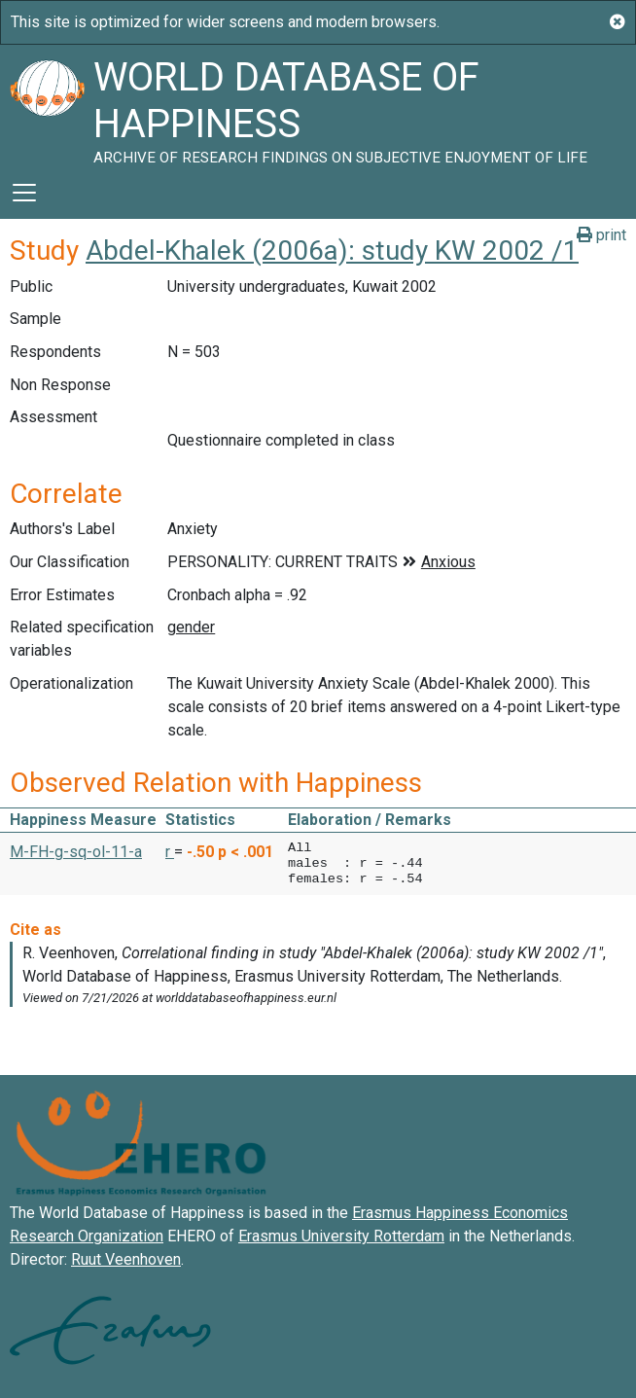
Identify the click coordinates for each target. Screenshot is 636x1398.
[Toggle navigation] (24, 192)
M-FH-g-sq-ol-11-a (76, 851)
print (601, 235)
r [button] (169, 851)
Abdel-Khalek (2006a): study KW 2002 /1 (332, 250)
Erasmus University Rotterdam (341, 1236)
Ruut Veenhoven (126, 1259)
